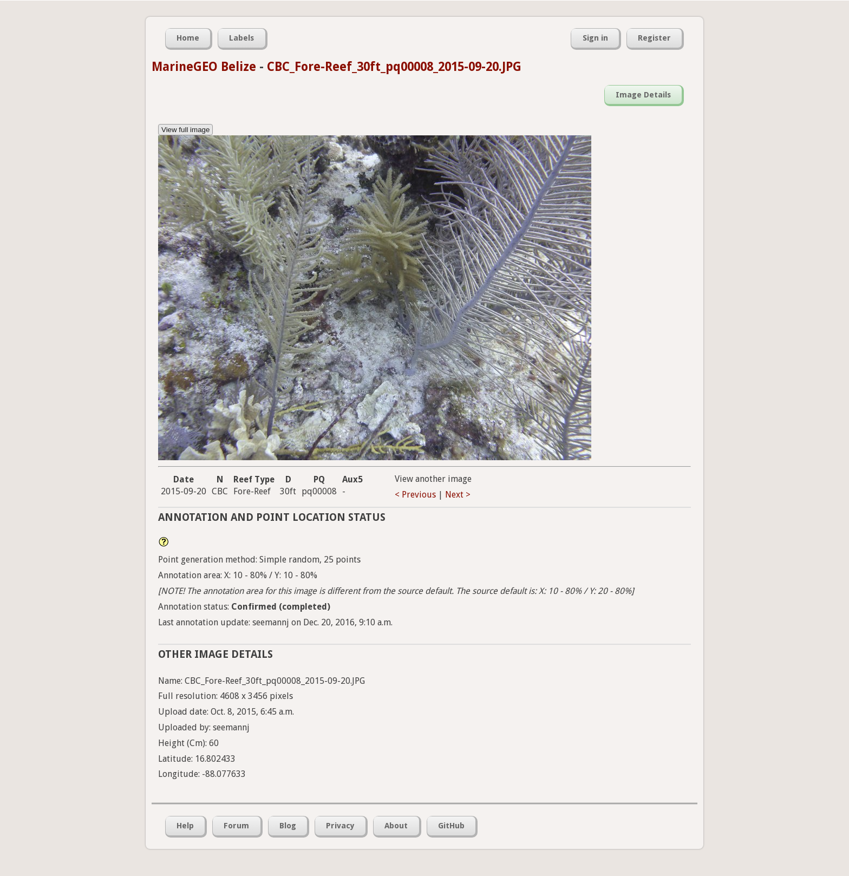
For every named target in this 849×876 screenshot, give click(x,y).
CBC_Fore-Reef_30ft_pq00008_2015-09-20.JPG (394, 67)
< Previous (415, 494)
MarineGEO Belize (204, 67)
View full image (185, 130)
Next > (458, 494)
